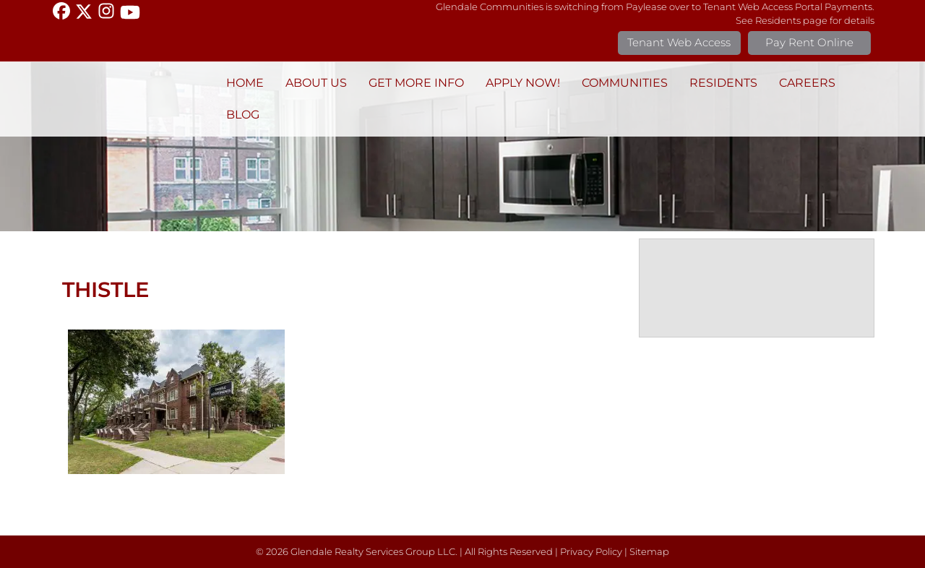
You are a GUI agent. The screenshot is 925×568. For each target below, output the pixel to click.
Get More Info (416, 83)
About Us (316, 83)
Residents (723, 83)
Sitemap (649, 551)
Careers (807, 83)
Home (245, 83)
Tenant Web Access (679, 42)
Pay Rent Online (809, 42)
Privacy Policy (591, 551)
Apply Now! (523, 83)
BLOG (242, 114)
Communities (625, 83)
